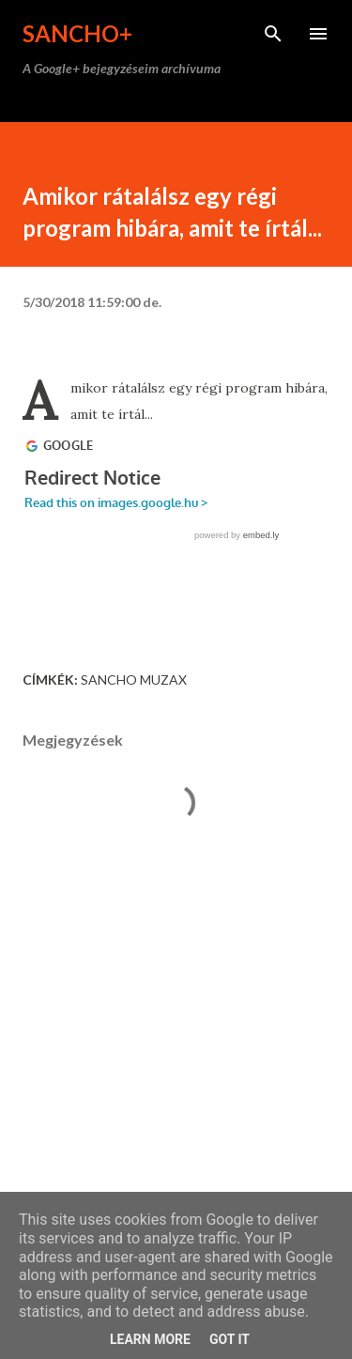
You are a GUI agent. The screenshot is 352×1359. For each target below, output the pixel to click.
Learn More (150, 1339)
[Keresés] (273, 34)
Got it (229, 1339)
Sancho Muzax (134, 679)
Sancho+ (77, 33)
